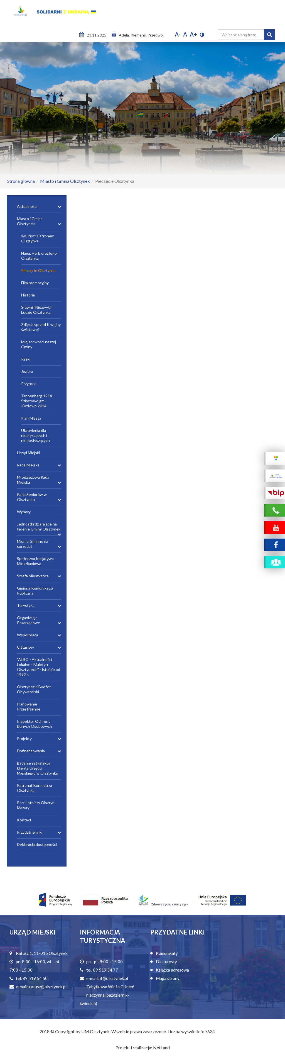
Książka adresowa (172, 969)
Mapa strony (168, 978)
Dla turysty (166, 961)
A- (177, 34)
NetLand (161, 1047)
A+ (193, 34)
